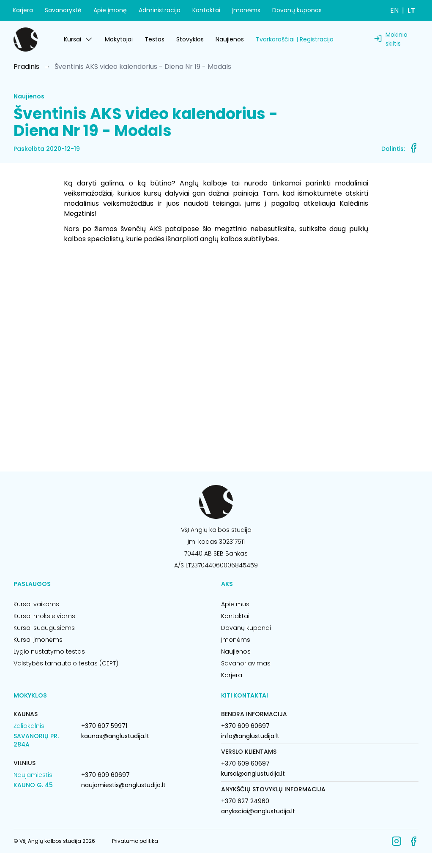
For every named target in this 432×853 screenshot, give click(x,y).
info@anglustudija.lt (250, 736)
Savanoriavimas (246, 663)
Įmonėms (246, 10)
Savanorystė (63, 10)
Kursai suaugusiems (44, 628)
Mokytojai (119, 39)
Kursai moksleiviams (44, 616)
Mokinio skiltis (396, 39)
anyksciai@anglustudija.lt (258, 811)
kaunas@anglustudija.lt (115, 736)
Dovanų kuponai (246, 628)
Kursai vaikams (36, 604)
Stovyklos (190, 39)
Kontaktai (206, 10)
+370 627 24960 (245, 801)
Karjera (23, 10)
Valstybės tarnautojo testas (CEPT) (66, 663)
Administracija (159, 10)
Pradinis (26, 66)
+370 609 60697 (105, 775)
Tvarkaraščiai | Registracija (295, 39)
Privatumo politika (135, 841)
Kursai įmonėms (38, 639)
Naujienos (230, 39)
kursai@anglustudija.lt (253, 773)
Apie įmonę (110, 10)
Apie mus (235, 604)
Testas (154, 39)
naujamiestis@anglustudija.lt (123, 785)
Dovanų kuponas (297, 10)
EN (394, 10)
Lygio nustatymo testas (49, 651)
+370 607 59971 (104, 726)
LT (411, 10)
